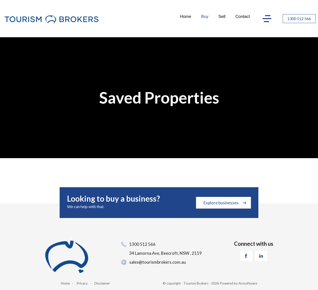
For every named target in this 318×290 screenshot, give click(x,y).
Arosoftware (247, 283)
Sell (221, 16)
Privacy (82, 283)
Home (185, 16)
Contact (242, 16)
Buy (204, 16)
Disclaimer (102, 283)
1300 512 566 (299, 18)
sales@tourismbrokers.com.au (157, 262)
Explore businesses (220, 202)
